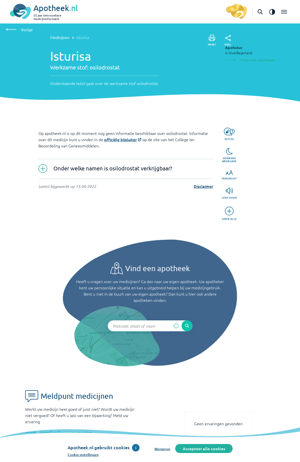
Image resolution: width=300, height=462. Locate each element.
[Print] (212, 40)
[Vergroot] (229, 175)
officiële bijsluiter (120, 139)
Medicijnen (60, 37)
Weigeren (162, 449)
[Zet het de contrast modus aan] (272, 12)
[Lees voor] (229, 193)
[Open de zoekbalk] (260, 12)
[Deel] (228, 40)
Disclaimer (203, 186)
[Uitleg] (229, 134)
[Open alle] (229, 213)
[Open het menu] (284, 12)
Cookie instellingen (83, 454)
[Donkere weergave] (229, 155)
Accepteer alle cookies (204, 448)
